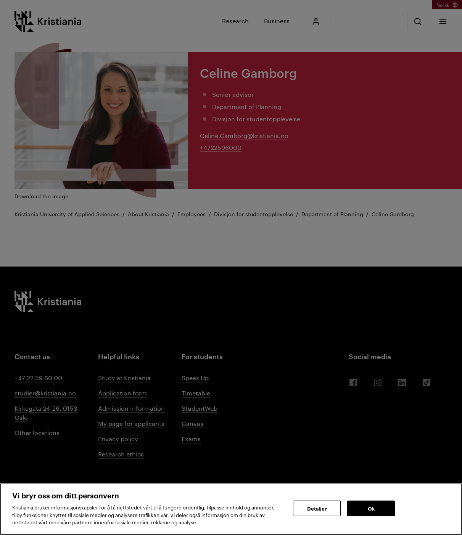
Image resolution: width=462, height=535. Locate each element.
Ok (371, 507)
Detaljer (317, 507)
